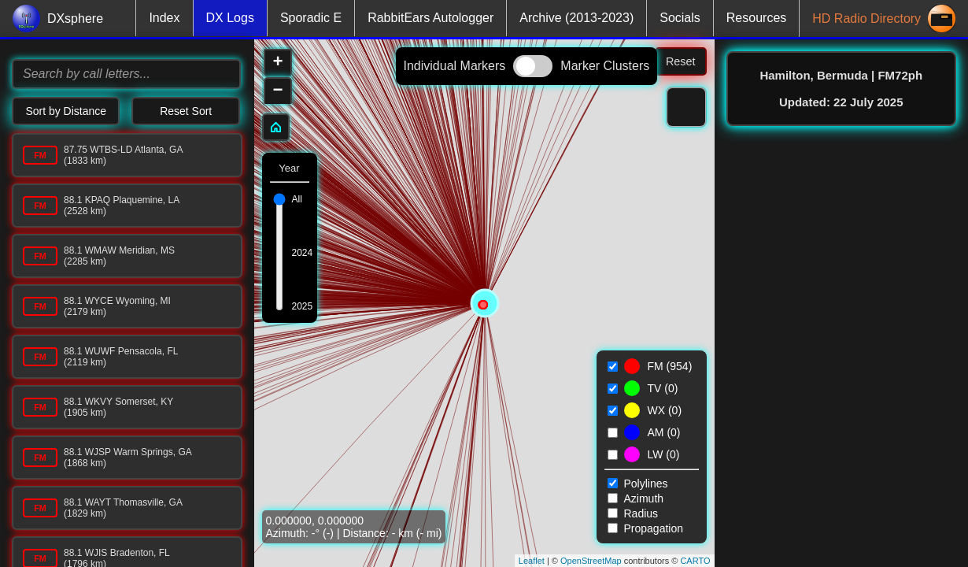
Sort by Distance (65, 111)
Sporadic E (311, 17)
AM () (664, 432)
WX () (665, 410)
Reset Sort (186, 111)
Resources (756, 17)
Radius (633, 513)
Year (289, 168)
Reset (681, 61)
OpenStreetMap (591, 560)
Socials (679, 17)
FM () (670, 366)
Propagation (646, 528)
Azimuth (636, 498)
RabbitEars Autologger (430, 17)
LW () (664, 454)
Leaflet (532, 560)
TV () (663, 388)
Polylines (638, 483)
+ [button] (277, 63)
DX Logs (230, 17)
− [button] (277, 91)
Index (164, 17)
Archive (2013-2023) (576, 17)
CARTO (695, 560)
